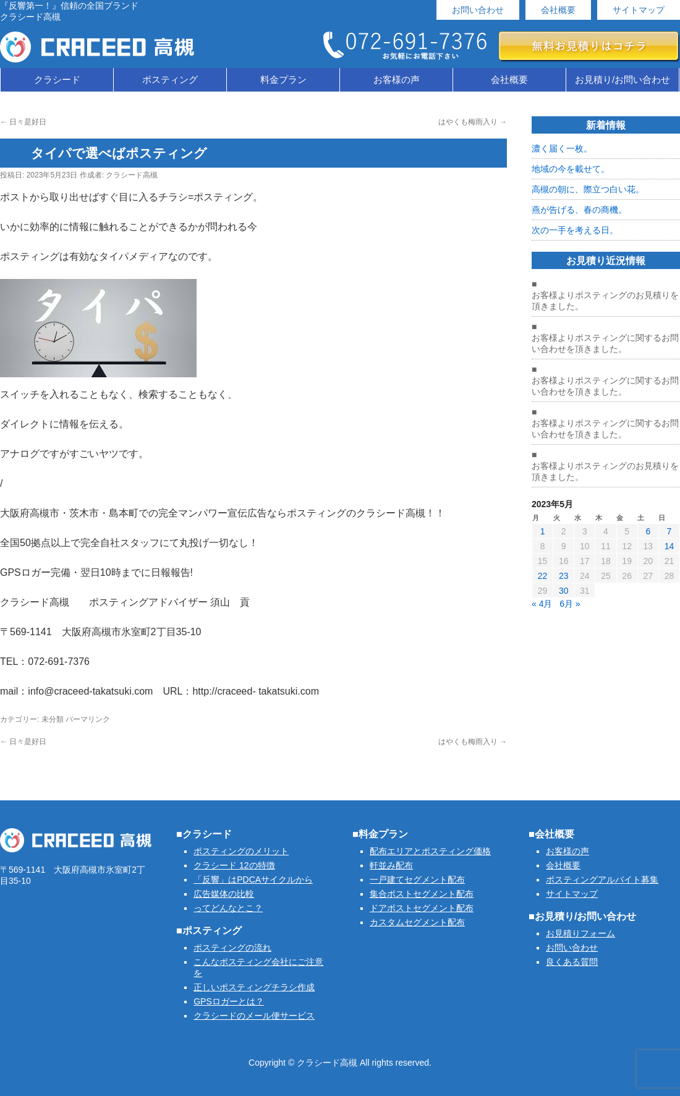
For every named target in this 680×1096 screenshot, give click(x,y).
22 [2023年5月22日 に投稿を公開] (543, 576)
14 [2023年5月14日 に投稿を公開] (669, 546)
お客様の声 (396, 79)
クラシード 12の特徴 (233, 865)
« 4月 (542, 604)
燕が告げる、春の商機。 (579, 210)
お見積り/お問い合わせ (622, 79)
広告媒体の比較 (223, 894)
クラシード (57, 79)
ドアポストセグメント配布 (422, 908)
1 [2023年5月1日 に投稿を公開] (542, 531)
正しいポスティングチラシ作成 (254, 987)
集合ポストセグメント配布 (422, 894)
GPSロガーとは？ (228, 1001)
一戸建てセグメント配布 (417, 879)
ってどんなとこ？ (228, 908)
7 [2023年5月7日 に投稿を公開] (669, 531)
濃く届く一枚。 (562, 148)
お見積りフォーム (580, 933)
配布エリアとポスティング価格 (430, 851)
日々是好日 (23, 122)
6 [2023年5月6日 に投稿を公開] (647, 531)
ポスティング (170, 79)
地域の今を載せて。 (571, 169)
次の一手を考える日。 (575, 230)
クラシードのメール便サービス (254, 1016)
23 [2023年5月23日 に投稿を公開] (564, 576)
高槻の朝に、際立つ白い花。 (588, 189)
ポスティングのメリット (241, 851)
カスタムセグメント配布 (417, 922)
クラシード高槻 (132, 175)
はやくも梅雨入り (472, 122)
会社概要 (558, 10)
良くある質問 (572, 962)
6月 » (569, 604)
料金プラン (283, 79)
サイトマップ (639, 10)
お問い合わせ (478, 10)
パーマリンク (88, 719)
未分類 (52, 719)
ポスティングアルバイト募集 (602, 879)
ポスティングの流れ (232, 948)
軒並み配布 (391, 865)
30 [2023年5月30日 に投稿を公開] (564, 591)
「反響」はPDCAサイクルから (253, 879)
